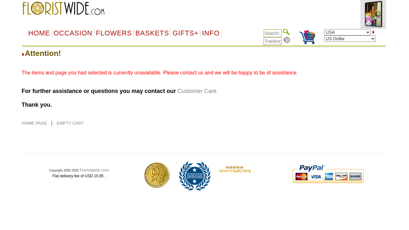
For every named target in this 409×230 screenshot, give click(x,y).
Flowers (114, 33)
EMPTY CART (70, 123)
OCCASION (73, 33)
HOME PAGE (35, 123)
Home (39, 33)
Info (211, 33)
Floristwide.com (94, 170)
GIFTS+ (185, 33)
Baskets (152, 33)
